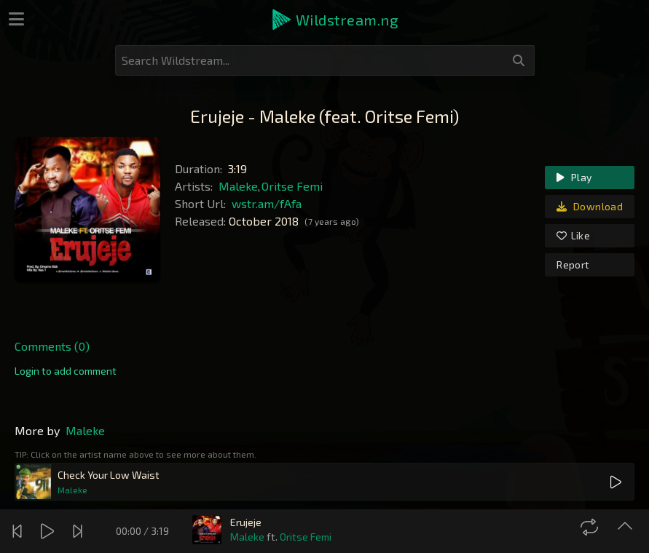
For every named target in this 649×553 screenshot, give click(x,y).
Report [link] (572, 264)
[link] (66, 371)
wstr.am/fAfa (267, 203)
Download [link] (589, 206)
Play (573, 177)
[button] (334, 20)
